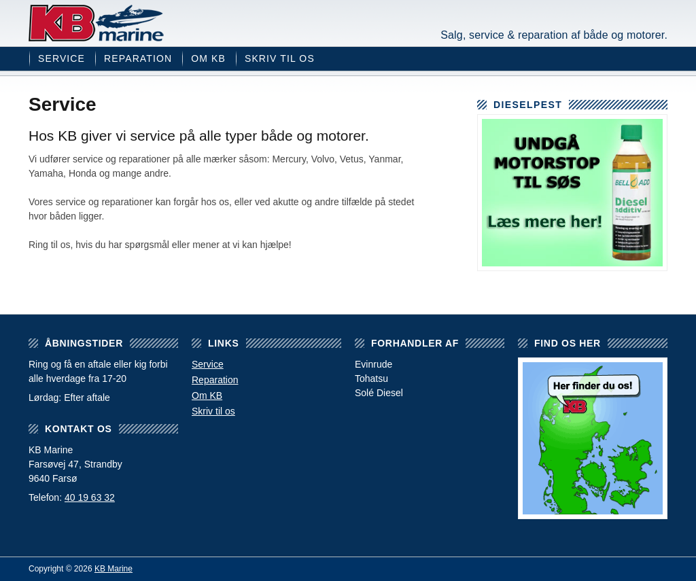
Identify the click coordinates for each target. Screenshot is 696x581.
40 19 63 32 (90, 497)
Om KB (208, 58)
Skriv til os (280, 58)
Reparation (138, 58)
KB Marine (96, 23)
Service (61, 58)
